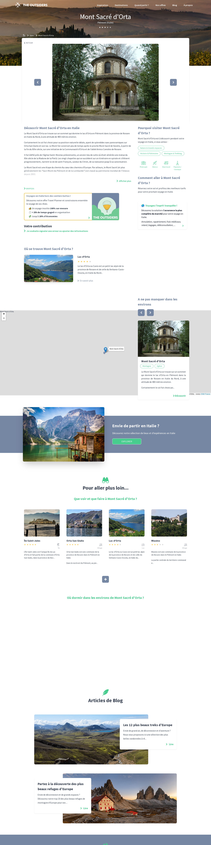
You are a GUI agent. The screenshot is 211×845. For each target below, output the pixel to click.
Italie (32, 35)
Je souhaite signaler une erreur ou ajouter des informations (56, 231)
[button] (105, 82)
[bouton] (141, 312)
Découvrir (180, 395)
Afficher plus (124, 181)
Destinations (121, 5)
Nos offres (161, 5)
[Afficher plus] (105, 579)
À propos (188, 5)
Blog (174, 5)
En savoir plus (85, 280)
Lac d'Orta (84, 256)
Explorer (126, 441)
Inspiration (102, 5)
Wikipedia (29, 188)
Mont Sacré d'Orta (46, 35)
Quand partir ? (141, 5)
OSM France (205, 394)
